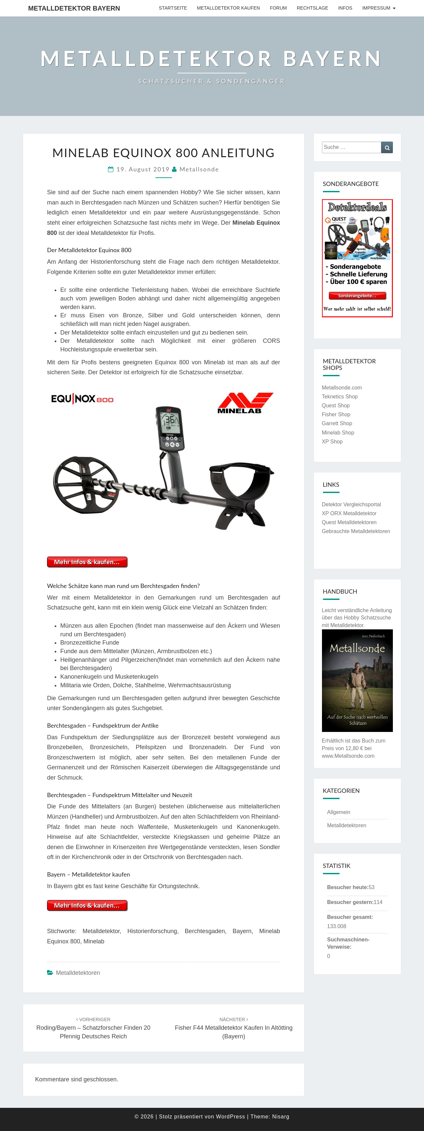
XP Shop (332, 441)
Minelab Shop (338, 432)
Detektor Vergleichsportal (351, 504)
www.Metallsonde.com (348, 756)
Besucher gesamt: (350, 917)
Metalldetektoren (78, 973)
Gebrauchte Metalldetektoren (356, 531)
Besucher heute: (348, 887)
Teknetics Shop (340, 396)
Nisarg (281, 1116)
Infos (345, 8)
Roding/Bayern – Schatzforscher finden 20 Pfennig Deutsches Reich (93, 1028)
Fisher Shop (336, 414)
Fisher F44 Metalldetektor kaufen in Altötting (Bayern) (233, 1028)
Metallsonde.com (342, 387)
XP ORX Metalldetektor (349, 513)
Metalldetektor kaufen (228, 8)
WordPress (230, 1116)
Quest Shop (336, 405)
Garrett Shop (337, 423)
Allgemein (338, 812)
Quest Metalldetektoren (349, 522)
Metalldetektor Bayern (74, 8)
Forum (278, 8)
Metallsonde (199, 169)
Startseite (173, 8)
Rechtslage (312, 8)
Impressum (376, 8)
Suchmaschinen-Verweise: (348, 943)
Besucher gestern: (350, 902)
